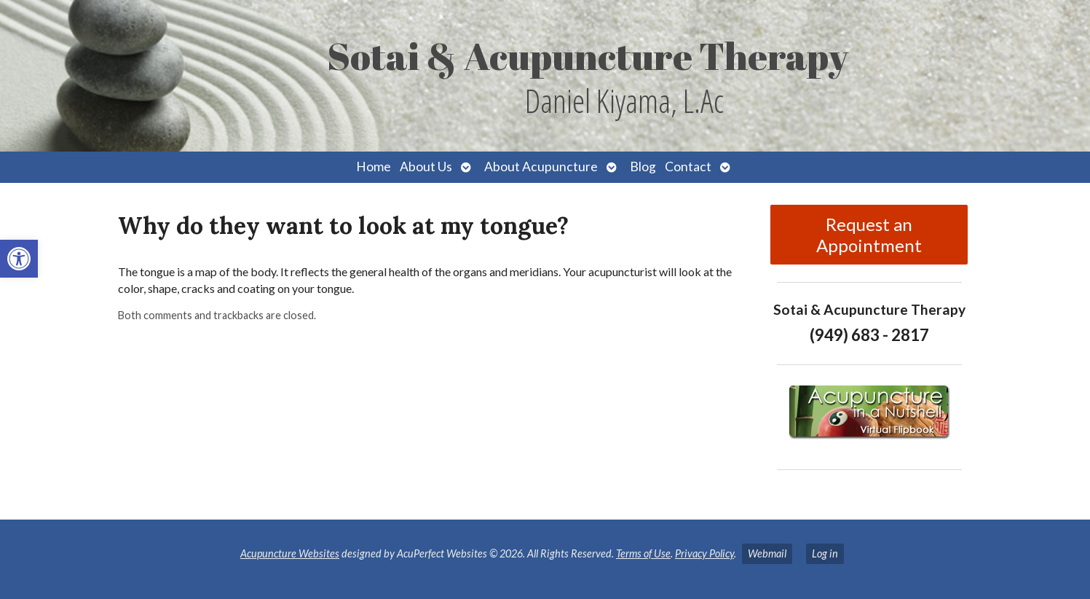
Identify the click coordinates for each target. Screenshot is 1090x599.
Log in (825, 553)
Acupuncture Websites (289, 553)
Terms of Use (643, 553)
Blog (643, 166)
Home (373, 166)
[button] (19, 259)
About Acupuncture (541, 166)
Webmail (767, 553)
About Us (426, 166)
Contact (688, 166)
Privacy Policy (704, 553)
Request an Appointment (869, 235)
